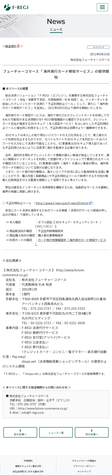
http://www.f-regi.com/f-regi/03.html (64, 203)
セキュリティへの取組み (84, 460)
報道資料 (12, 46)
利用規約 (28, 460)
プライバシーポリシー (84, 466)
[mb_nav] (102, 7)
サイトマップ (84, 471)
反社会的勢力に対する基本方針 (28, 471)
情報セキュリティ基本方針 (28, 466)
